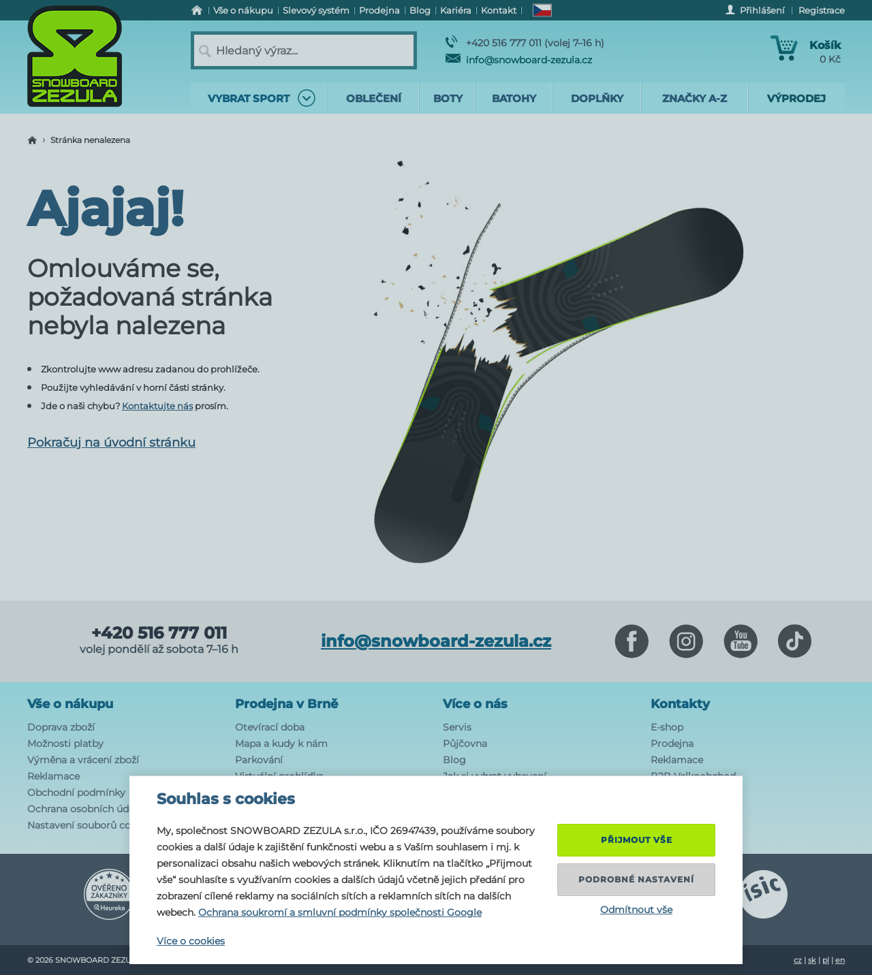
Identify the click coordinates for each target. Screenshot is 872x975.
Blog (454, 760)
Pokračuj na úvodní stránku (111, 442)
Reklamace (53, 776)
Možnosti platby (65, 743)
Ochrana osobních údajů (85, 809)
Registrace (821, 10)
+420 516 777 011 (159, 633)
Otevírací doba (270, 727)
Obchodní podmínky (76, 792)
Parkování (259, 760)
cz (798, 960)
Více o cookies (191, 941)
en (840, 960)
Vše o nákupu (70, 704)
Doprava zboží (61, 727)
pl (825, 960)
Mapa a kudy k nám (281, 743)
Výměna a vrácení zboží (83, 760)
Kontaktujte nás (157, 405)
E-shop (667, 727)
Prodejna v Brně (286, 704)
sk (812, 960)
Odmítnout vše (636, 910)
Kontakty (680, 704)
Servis (457, 727)
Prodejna (672, 743)
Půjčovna (465, 743)
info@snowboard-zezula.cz (519, 60)
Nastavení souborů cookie (89, 825)
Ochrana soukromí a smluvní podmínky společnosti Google (340, 912)
